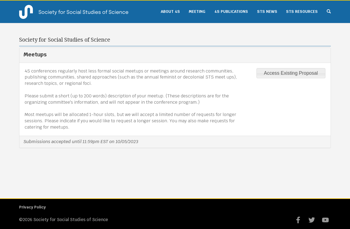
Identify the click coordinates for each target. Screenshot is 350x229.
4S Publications (231, 11)
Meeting (197, 11)
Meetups (35, 54)
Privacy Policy (32, 207)
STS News (267, 11)
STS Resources (302, 11)
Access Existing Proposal (291, 73)
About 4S (170, 11)
